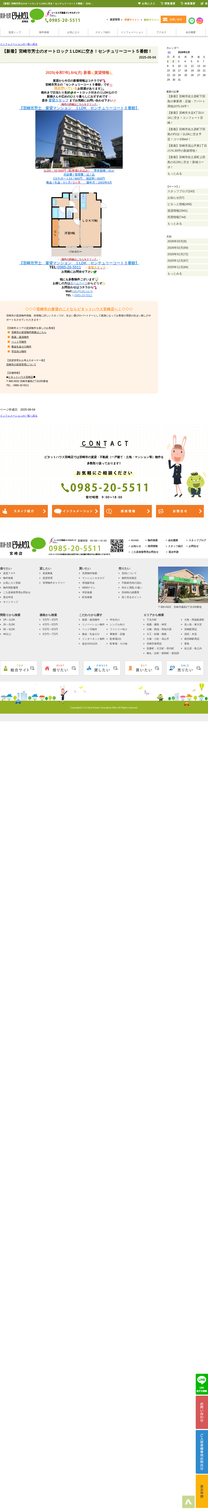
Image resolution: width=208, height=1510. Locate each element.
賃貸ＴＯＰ (9, 573)
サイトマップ (10, 602)
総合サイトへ (151, 19)
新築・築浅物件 (20, 337)
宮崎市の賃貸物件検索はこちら (28, 332)
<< (169, 52)
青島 (186, 643)
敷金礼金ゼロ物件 (21, 346)
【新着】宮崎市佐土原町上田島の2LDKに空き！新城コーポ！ (186, 162)
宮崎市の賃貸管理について (21, 364)
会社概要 (191, 32)
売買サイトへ (131, 19)
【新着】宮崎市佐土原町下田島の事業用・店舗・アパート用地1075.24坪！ (186, 101)
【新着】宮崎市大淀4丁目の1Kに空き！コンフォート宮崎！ (185, 117)
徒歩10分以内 (89, 643)
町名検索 (87, 597)
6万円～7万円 (50, 634)
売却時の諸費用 (130, 592)
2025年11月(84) (177, 267)
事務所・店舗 (117, 634)
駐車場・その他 (118, 643)
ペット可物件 (18, 341)
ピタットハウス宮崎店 (20, 377)
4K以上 (7, 634)
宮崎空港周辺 (154, 643)
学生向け (115, 619)
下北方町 (152, 619)
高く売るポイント (132, 597)
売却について (129, 573)
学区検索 (87, 592)
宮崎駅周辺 (190, 629)
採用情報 (153, 546)
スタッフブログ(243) (181, 191)
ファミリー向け (118, 629)
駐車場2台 (115, 638)
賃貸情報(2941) (177, 210)
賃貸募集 (48, 573)
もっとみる (174, 173)
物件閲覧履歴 (10, 587)
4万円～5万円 (50, 624)
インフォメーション (132, 32)
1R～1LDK (9, 619)
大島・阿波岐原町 (194, 619)
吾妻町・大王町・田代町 (160, 648)
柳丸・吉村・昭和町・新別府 (163, 653)
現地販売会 (88, 582)
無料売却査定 (129, 578)
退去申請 (173, 552)
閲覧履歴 (168, 3)
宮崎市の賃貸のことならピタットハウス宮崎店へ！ (79, 309)
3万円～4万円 (50, 619)
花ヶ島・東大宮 (193, 624)
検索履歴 (188, 3)
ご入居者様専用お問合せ (144, 552)
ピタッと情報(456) (179, 204)
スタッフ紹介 (102, 32)
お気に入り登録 (12, 582)
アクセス (161, 32)
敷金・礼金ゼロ (91, 634)
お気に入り (73, 32)
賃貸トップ (15, 32)
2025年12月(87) (177, 260)
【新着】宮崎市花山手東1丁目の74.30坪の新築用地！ (187, 148)
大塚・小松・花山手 (158, 638)
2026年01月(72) (177, 254)
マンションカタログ (93, 578)
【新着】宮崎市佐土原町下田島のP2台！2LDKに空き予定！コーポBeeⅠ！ (186, 134)
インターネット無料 (93, 638)
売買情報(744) (176, 217)
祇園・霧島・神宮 (157, 624)
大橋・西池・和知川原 (159, 629)
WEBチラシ (88, 587)
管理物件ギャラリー (54, 582)
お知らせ (136, 546)
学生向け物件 (18, 351)
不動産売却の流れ (132, 582)
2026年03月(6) (177, 241)
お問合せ (194, 546)
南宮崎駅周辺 (191, 638)
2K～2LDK (9, 624)
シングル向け (117, 624)
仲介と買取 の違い (132, 587)
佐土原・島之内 (193, 648)
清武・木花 (190, 634)
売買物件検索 (89, 573)
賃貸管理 (115, 19)
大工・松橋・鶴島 (157, 634)
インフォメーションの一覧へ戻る (18, 44)
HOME (135, 540)
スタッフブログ (197, 540)
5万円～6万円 (50, 629)
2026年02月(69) (177, 247)
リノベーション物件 (93, 624)
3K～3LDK (9, 629)
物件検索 (44, 32)
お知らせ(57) (175, 197)
